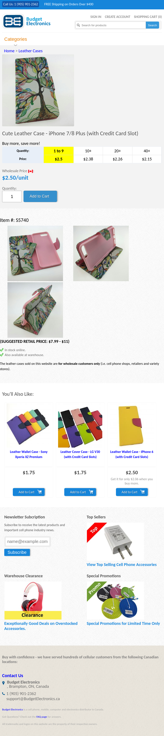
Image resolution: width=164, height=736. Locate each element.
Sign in (95, 17)
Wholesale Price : (18, 171)
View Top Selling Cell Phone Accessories (122, 564)
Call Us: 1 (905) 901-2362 (20, 4)
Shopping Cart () (148, 17)
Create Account (117, 17)
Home (9, 50)
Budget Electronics (12, 709)
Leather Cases (30, 50)
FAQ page (41, 716)
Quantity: (9, 188)
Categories (15, 39)
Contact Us (12, 675)
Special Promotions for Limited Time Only (123, 623)
